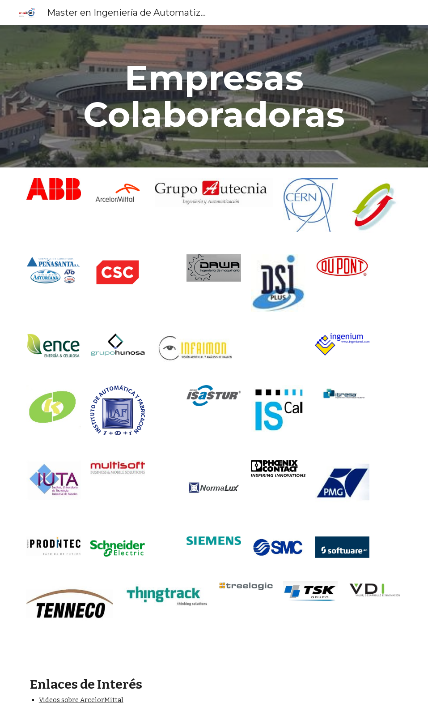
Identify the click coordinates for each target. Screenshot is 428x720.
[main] (214, 96)
